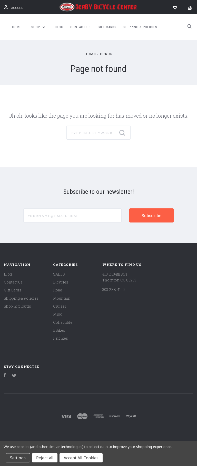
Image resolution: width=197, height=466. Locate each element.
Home (16, 27)
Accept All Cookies (81, 458)
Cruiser (59, 306)
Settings (18, 458)
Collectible (62, 322)
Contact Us (80, 27)
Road (57, 290)
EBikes (59, 330)
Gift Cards (107, 27)
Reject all (44, 458)
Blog (59, 27)
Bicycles (60, 282)
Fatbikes (60, 338)
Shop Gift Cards (17, 306)
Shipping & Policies (140, 27)
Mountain (62, 298)
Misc (57, 314)
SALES (59, 274)
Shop (38, 27)
